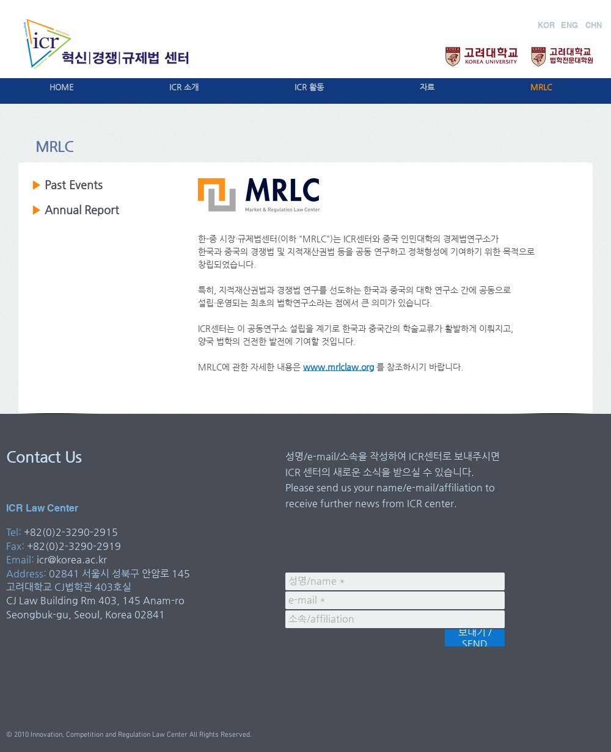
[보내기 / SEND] (475, 637)
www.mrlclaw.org (338, 367)
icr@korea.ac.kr (72, 559)
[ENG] (569, 25)
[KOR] (546, 25)
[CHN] (593, 25)
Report (100, 209)
